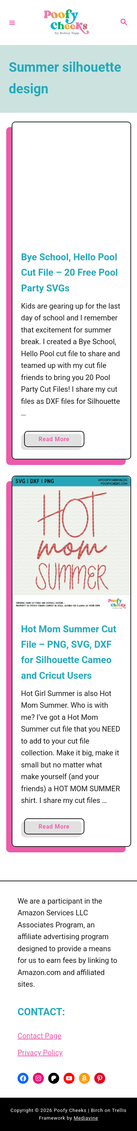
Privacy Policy (40, 1052)
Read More (56, 440)
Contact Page (39, 1035)
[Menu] (12, 22)
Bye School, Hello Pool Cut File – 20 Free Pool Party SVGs (69, 273)
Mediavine (86, 1118)
